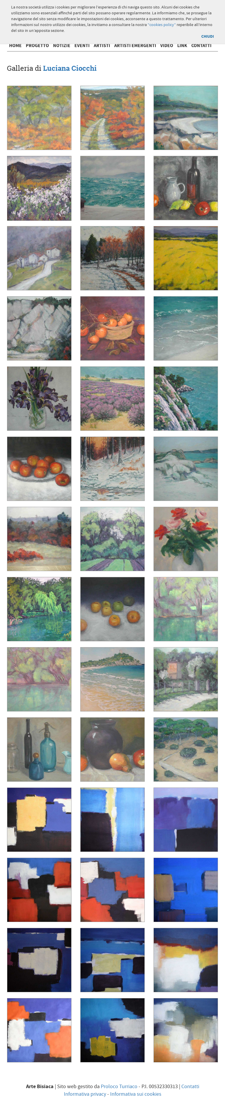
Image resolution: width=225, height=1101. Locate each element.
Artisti (102, 45)
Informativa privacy (85, 1094)
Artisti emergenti (135, 45)
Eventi (82, 45)
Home (15, 45)
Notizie (61, 45)
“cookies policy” (162, 24)
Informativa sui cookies (135, 1094)
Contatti (201, 45)
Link (182, 45)
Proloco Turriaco (119, 1086)
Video (166, 45)
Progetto (37, 45)
